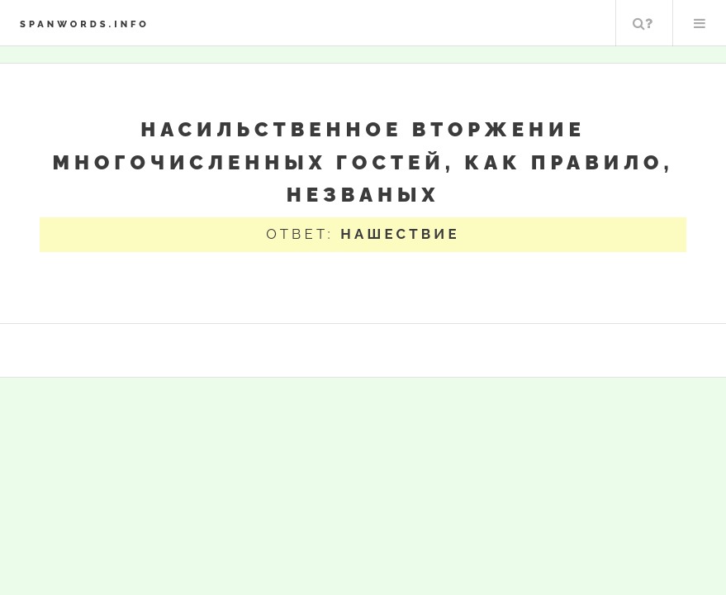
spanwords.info (84, 24)
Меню (699, 23)
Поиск (642, 23)
